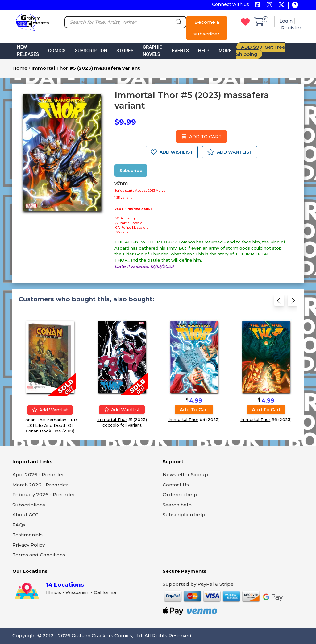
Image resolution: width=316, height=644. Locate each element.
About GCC (25, 515)
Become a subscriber (206, 28)
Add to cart (194, 409)
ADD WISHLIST (172, 152)
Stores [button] (124, 50)
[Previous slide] (279, 302)
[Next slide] (292, 302)
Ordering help (180, 494)
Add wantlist (50, 410)
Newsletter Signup (185, 474)
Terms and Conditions (38, 555)
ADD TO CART (201, 136)
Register (291, 28)
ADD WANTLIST (229, 152)
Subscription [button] (91, 50)
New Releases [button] (28, 50)
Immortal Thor (112, 419)
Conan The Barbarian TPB (50, 419)
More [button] (225, 50)
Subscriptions (28, 505)
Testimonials (27, 535)
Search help (177, 505)
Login (286, 21)
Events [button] (180, 50)
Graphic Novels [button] (153, 50)
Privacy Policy (28, 545)
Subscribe (130, 170)
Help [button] (204, 50)
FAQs (18, 525)
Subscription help (184, 515)
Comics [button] (56, 50)
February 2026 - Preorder (43, 494)
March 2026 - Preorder (40, 485)
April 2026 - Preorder (38, 474)
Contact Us (176, 485)
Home (19, 68)
